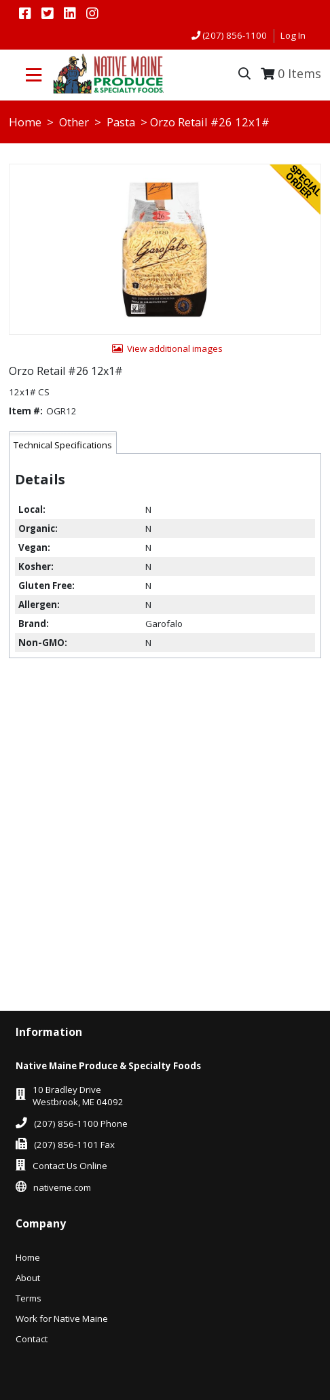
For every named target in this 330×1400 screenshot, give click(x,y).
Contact (32, 1339)
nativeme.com (62, 1187)
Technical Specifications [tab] (63, 445)
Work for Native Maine (62, 1318)
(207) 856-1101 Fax (74, 1144)
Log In (293, 35)
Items (299, 73)
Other (74, 122)
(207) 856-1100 (234, 35)
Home (25, 122)
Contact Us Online (70, 1166)
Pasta (121, 122)
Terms (28, 1298)
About (28, 1278)
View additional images (175, 348)
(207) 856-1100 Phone (81, 1123)
